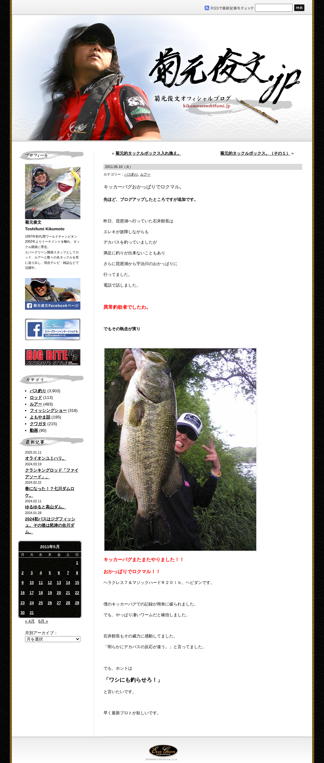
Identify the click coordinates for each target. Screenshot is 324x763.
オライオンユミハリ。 (45, 458)
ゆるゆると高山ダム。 (45, 507)
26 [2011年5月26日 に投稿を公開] (50, 603)
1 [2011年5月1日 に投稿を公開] (77, 563)
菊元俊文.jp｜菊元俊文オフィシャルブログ (162, 78)
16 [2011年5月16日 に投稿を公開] (23, 593)
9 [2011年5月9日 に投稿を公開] (23, 582)
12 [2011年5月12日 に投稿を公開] (50, 582)
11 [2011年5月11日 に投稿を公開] (41, 582)
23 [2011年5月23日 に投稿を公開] (23, 603)
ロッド (36, 397)
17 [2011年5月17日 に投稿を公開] (31, 593)
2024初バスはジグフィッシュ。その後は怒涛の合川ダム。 (50, 526)
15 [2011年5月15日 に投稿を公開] (77, 582)
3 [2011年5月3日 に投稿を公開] (32, 573)
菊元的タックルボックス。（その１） (255, 153)
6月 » (43, 621)
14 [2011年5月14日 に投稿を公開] (68, 582)
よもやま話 (40, 417)
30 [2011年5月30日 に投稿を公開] (23, 613)
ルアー (36, 404)
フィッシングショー (48, 410)
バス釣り (38, 390)
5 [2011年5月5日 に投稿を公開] (50, 573)
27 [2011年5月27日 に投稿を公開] (59, 603)
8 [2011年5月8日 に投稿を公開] (77, 573)
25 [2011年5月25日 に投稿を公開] (41, 603)
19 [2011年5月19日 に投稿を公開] (50, 593)
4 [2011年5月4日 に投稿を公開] (41, 573)
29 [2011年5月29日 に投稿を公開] (77, 603)
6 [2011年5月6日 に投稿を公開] (59, 573)
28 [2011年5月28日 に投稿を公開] (68, 603)
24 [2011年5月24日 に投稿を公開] (31, 603)
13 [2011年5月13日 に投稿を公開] (59, 582)
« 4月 (30, 621)
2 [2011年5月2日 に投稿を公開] (23, 573)
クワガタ (38, 423)
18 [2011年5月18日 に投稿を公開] (41, 593)
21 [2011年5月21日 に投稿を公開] (68, 593)
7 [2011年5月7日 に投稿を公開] (68, 573)
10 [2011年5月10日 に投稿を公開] (31, 582)
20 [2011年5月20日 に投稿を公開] (59, 593)
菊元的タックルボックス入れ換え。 (148, 153)
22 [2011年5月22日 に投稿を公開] (77, 593)
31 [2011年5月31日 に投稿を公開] (31, 613)
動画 (34, 430)
